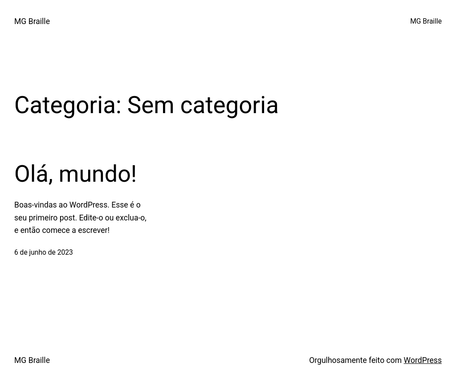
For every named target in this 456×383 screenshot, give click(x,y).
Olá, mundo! (75, 173)
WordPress (423, 360)
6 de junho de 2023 (43, 253)
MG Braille (32, 21)
